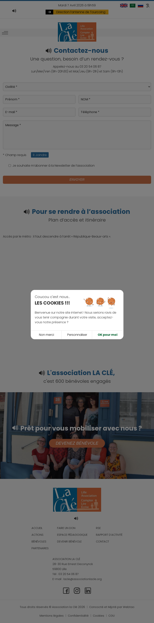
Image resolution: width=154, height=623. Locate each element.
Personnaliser (77, 322)
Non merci (46, 322)
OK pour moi (107, 322)
